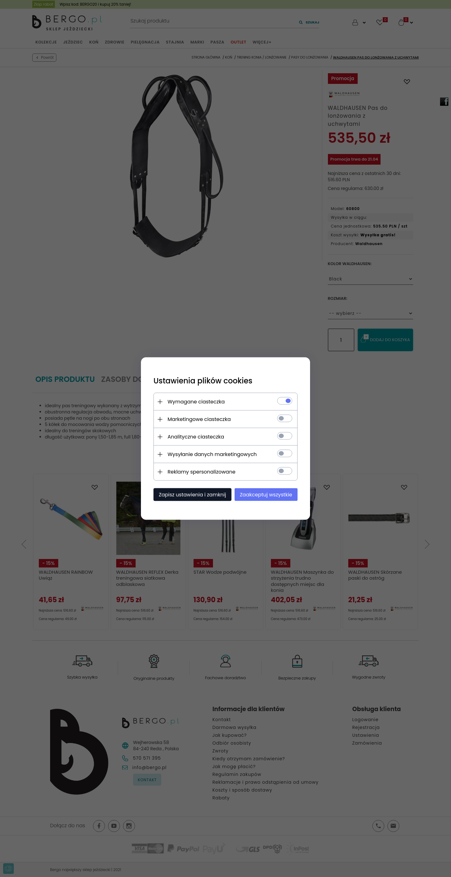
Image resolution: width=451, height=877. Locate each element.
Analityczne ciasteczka (196, 436)
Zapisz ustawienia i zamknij (192, 494)
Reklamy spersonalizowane (202, 471)
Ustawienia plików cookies (202, 380)
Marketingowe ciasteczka (199, 419)
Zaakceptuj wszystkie (266, 494)
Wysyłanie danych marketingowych (212, 454)
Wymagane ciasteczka (196, 401)
